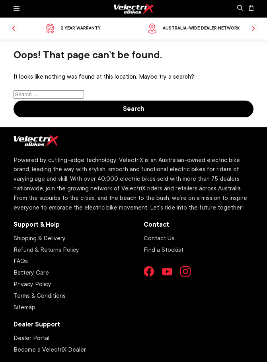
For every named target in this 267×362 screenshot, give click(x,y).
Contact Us (159, 238)
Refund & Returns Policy (46, 249)
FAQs (21, 261)
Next (253, 28)
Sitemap (24, 307)
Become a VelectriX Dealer (50, 349)
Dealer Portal (31, 338)
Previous (14, 28)
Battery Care (31, 272)
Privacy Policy (32, 284)
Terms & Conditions (40, 295)
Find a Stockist (163, 249)
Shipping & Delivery (40, 238)
